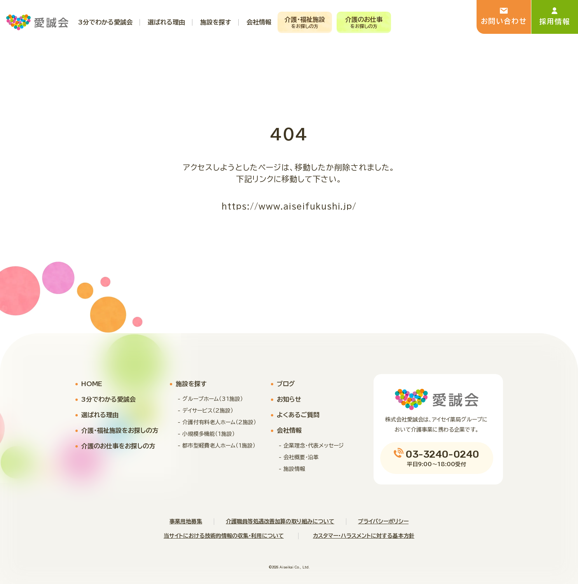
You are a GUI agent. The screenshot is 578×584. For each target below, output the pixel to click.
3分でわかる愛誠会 (108, 399)
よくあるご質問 (298, 415)
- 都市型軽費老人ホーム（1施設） (216, 445)
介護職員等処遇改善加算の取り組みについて (280, 521)
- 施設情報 (292, 469)
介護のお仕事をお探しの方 (118, 446)
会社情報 (289, 430)
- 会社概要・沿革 (299, 457)
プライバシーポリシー (383, 521)
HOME (91, 384)
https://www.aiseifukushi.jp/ (289, 206)
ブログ (286, 384)
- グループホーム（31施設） (210, 399)
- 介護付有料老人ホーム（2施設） (217, 422)
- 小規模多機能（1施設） (206, 434)
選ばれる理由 (100, 415)
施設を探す (191, 384)
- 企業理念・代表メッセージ (311, 445)
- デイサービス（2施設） (205, 410)
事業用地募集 (185, 521)
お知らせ (289, 399)
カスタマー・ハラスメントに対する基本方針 (363, 536)
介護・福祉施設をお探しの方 (119, 430)
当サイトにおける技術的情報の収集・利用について (224, 536)
